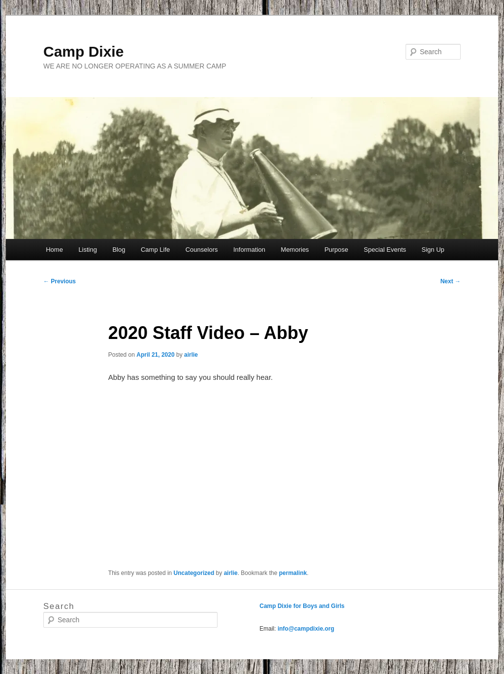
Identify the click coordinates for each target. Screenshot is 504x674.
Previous (59, 281)
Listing (87, 249)
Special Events (385, 249)
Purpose (336, 249)
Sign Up (433, 249)
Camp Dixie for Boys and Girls (302, 606)
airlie (191, 354)
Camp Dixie (83, 51)
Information (249, 249)
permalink (293, 573)
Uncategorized (194, 573)
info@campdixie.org (306, 628)
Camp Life (155, 249)
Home (54, 249)
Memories (295, 249)
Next (451, 281)
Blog (118, 249)
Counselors (202, 249)
